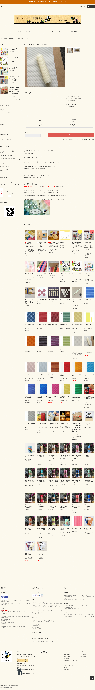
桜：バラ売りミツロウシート (29, 375)
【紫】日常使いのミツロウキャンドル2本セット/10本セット (29, 506)
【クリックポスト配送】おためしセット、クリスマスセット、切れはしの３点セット (29, 301)
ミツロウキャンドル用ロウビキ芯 (77, 300)
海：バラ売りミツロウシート (29, 325)
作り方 (58, 31)
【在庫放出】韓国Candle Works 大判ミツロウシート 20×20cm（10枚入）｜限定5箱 (42, 244)
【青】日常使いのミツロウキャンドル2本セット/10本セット (88, 506)
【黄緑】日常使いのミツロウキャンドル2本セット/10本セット (88, 481)
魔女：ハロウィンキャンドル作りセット (29, 554)
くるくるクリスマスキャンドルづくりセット (14, 49)
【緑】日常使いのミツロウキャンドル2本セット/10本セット (41, 481)
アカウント (82, 6)
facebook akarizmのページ (26, 673)
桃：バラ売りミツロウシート (77, 529)
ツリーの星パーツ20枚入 (53, 299)
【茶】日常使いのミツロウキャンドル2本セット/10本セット (65, 457)
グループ (40, 31)
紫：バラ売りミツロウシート (53, 349)
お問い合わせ (74, 31)
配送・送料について (69, 656)
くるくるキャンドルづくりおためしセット (14, 68)
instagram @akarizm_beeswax (26, 669)
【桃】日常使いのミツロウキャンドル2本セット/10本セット (65, 481)
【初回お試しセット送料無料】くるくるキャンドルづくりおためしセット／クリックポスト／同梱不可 (14, 78)
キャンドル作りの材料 (9, 38)
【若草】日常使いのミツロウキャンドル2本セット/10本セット (29, 481)
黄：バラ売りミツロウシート (88, 325)
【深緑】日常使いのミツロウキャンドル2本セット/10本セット (53, 506)
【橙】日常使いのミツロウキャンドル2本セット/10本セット (29, 530)
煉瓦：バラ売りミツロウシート (53, 325)
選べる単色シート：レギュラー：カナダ (23, 38)
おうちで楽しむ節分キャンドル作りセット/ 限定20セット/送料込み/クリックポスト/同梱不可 (89, 398)
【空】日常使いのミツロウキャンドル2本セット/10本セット (88, 457)
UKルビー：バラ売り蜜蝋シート (53, 397)
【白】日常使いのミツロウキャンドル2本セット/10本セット (53, 457)
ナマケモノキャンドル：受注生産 (65, 529)
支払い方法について (69, 654)
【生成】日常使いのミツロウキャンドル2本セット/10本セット (41, 530)
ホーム (19, 31)
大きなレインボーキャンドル (29, 456)
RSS (65, 669)
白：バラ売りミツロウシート (77, 349)
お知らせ (62, 242)
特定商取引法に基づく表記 (88, 139)
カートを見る (83, 654)
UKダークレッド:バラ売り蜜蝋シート (65, 375)
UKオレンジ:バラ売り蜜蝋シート (76, 375)
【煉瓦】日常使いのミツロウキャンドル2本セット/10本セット (53, 481)
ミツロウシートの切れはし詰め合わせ (41, 274)
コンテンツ (51, 31)
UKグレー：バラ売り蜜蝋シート (30, 424)
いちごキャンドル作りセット (41, 424)
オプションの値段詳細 (68, 139)
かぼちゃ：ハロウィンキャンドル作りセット (88, 529)
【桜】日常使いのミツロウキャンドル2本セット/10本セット (77, 457)
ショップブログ (67, 667)
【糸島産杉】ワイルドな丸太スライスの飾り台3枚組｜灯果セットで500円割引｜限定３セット (53, 244)
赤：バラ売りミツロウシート (41, 325)
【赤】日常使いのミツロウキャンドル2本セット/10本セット (41, 506)
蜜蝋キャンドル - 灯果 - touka (30, 274)
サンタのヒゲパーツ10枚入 (65, 300)
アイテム (90, 6)
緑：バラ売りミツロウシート (65, 325)
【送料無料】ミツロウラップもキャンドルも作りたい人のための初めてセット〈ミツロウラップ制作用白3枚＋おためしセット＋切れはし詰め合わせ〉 (89, 246)
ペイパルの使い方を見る (38, 613)
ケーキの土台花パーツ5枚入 (42, 300)
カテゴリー (29, 31)
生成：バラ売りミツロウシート (88, 349)
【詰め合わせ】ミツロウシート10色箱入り (53, 274)
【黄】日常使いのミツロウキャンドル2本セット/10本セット (53, 530)
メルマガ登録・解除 (69, 665)
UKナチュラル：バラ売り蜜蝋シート (65, 397)
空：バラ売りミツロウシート (41, 375)
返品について (77, 139)
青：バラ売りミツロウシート (88, 300)
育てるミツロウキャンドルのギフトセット (53, 424)
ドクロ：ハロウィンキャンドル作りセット (41, 554)
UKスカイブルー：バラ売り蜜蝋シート (42, 397)
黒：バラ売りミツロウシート (41, 349)
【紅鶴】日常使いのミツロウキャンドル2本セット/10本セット (77, 506)
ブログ (64, 31)
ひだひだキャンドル (65, 423)
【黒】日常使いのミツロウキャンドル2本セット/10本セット (65, 506)
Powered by (9, 687)
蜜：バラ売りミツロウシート (77, 325)
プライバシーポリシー (69, 663)
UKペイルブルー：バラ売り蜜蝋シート (89, 375)
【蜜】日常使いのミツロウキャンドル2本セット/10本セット (41, 457)
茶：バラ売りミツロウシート (53, 375)
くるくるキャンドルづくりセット (14, 58)
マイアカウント (83, 651)
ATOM (68, 669)
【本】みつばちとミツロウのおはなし (88, 424)
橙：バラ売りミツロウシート (29, 349)
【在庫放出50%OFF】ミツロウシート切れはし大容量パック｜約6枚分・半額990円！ (30, 244)
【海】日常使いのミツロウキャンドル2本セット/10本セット (77, 481)
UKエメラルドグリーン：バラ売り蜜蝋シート (77, 397)
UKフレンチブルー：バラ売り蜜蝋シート (30, 397)
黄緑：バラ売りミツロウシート (65, 349)
